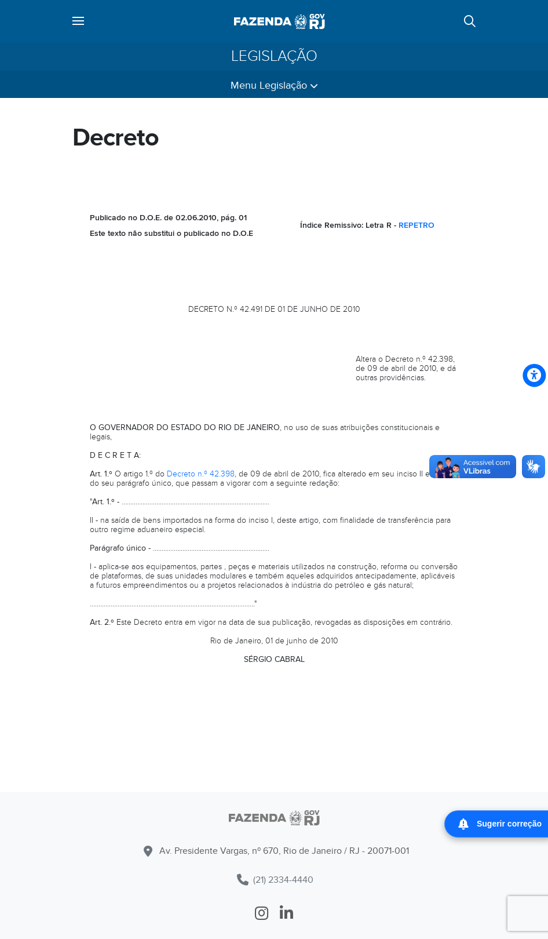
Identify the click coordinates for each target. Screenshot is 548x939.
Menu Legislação (274, 85)
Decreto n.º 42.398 (201, 474)
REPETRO (416, 225)
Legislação (274, 56)
